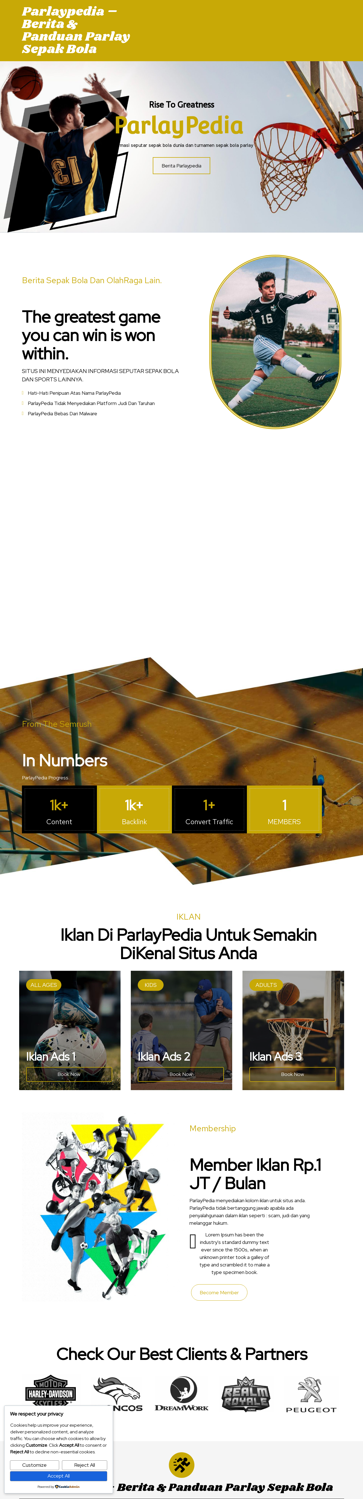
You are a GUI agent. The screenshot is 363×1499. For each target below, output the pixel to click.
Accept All (58, 1476)
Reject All (84, 1465)
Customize (34, 1465)
